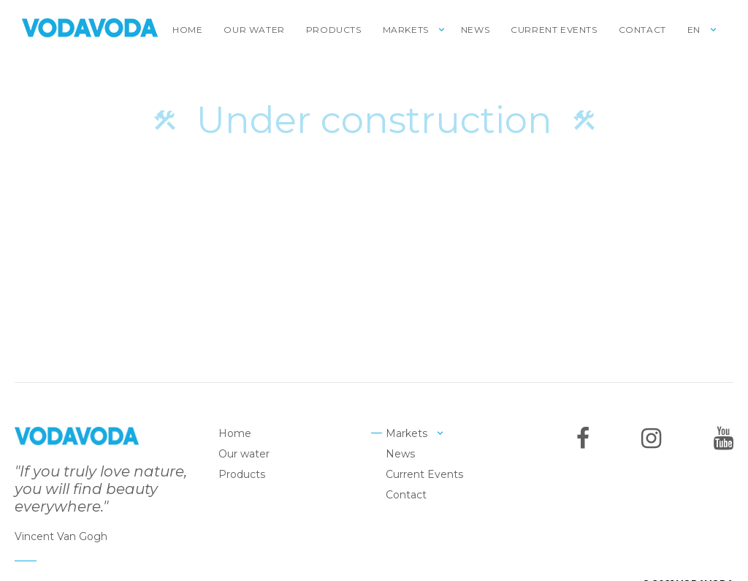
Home (187, 29)
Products (334, 29)
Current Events (554, 29)
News (475, 29)
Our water (254, 29)
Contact (642, 29)
